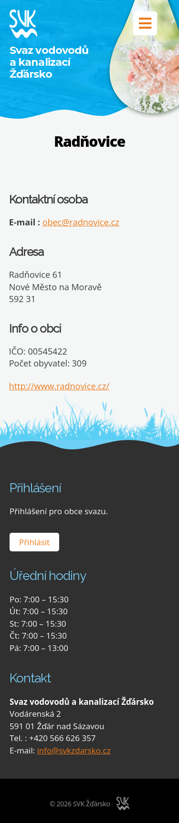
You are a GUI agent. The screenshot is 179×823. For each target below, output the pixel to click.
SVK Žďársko (91, 803)
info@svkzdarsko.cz (74, 750)
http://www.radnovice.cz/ (59, 386)
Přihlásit (34, 542)
